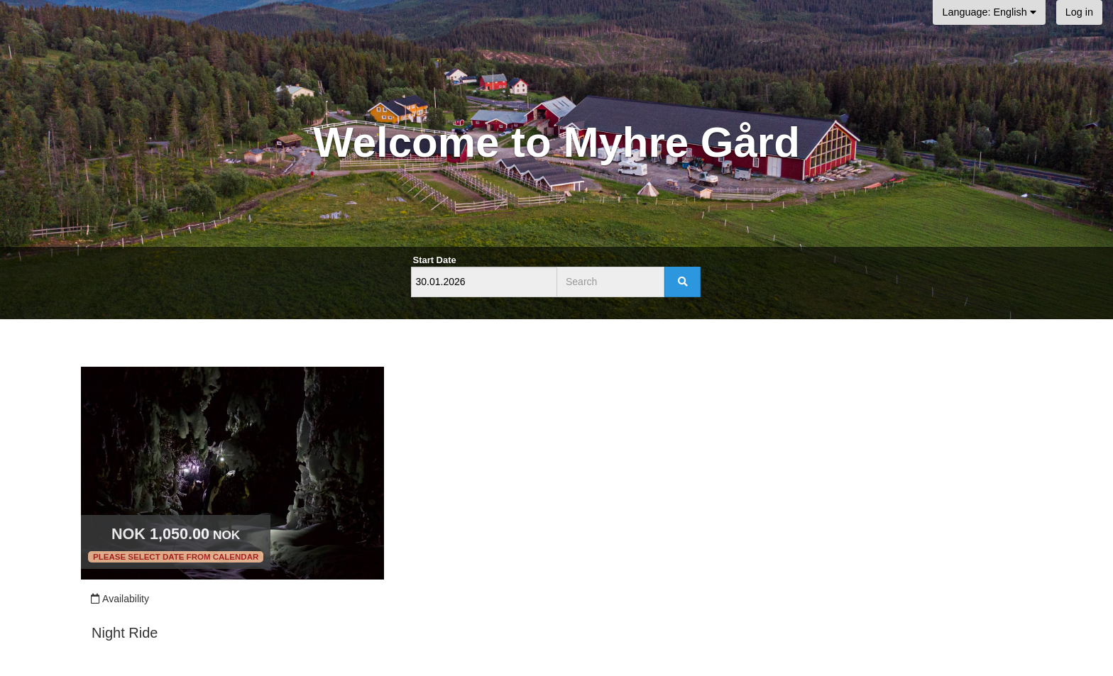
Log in (1079, 12)
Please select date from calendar (175, 557)
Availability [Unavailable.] (119, 598)
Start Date (434, 260)
